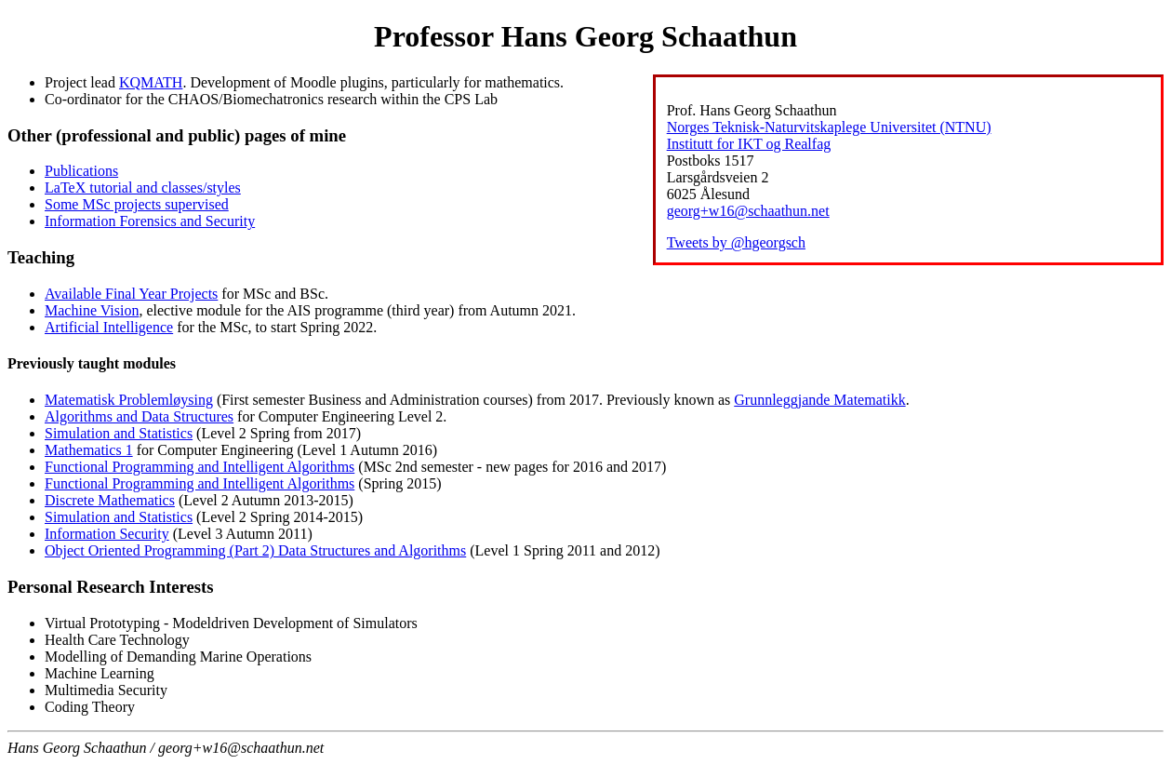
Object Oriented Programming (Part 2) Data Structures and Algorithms (255, 550)
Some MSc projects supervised (137, 204)
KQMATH (150, 82)
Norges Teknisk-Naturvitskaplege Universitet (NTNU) (829, 127)
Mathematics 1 (89, 450)
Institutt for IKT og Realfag (749, 144)
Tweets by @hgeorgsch (736, 242)
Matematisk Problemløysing (129, 400)
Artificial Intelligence (109, 327)
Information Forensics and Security (150, 221)
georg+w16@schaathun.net (748, 211)
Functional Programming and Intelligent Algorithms (199, 467)
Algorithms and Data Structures (139, 416)
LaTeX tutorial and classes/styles (143, 187)
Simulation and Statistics (119, 433)
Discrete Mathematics (110, 500)
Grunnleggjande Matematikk (819, 400)
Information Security (107, 534)
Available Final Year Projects (131, 294)
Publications (81, 171)
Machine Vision (92, 310)
